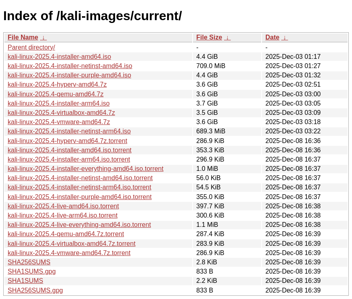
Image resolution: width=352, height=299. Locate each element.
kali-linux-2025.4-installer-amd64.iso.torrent (70, 150)
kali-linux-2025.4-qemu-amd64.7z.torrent (66, 233)
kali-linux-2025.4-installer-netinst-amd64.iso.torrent (80, 177)
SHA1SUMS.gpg (32, 271)
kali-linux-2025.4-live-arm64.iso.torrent (62, 215)
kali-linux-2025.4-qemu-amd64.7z (55, 94)
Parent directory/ (31, 47)
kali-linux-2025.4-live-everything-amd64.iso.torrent (79, 224)
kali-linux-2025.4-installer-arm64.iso (59, 103)
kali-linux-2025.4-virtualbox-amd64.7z (61, 112)
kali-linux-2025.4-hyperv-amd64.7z (57, 84)
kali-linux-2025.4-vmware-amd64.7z (59, 121)
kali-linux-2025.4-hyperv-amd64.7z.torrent (67, 140)
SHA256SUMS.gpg (35, 290)
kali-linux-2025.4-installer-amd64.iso (59, 56)
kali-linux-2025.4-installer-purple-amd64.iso (69, 75)
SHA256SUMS (29, 262)
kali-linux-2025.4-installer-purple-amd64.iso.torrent (80, 196)
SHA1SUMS (25, 280)
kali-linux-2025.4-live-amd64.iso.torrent (63, 206)
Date (272, 37)
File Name (23, 37)
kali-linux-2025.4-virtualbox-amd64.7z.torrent (72, 243)
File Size (209, 37)
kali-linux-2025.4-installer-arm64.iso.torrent (69, 159)
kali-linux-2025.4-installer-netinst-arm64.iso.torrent (79, 187)
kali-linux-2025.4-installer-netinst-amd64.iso (70, 65)
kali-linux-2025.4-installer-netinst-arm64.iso (69, 131)
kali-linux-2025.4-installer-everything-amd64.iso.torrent (85, 168)
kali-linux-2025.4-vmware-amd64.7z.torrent (69, 252)
